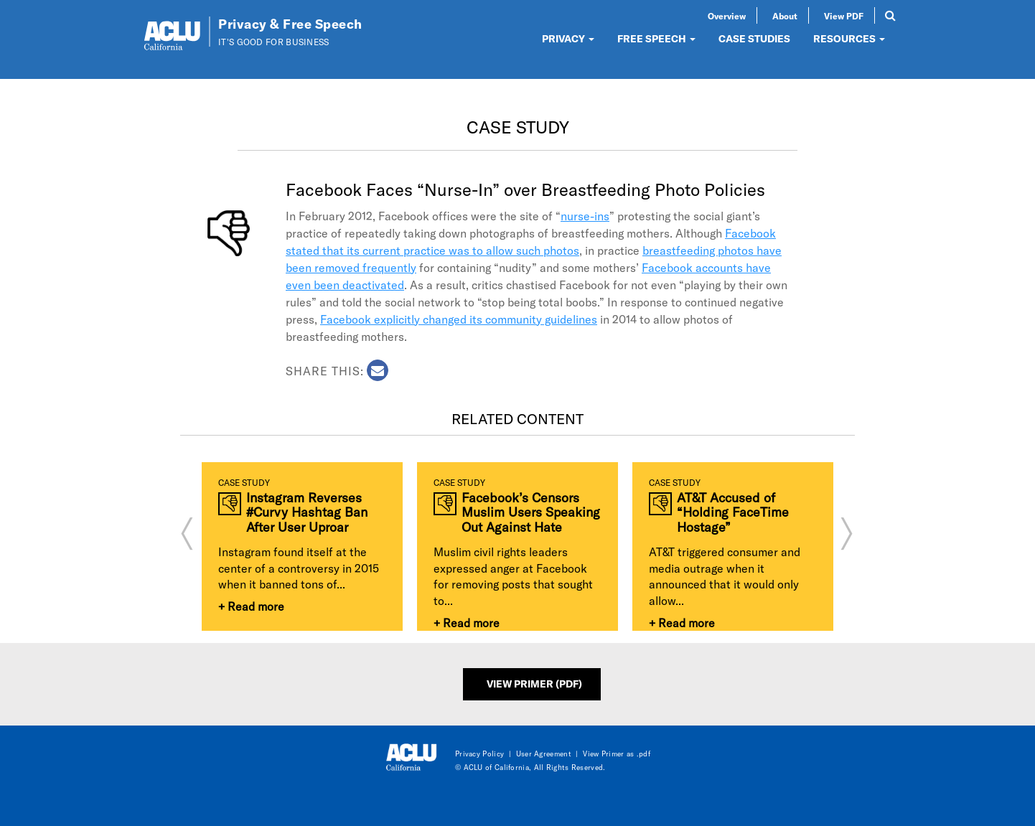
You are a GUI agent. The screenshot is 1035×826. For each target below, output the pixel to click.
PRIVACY (568, 38)
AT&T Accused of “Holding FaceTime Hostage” (733, 512)
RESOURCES (849, 38)
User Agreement (543, 753)
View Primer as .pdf (616, 753)
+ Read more (251, 606)
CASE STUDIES (754, 38)
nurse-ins (585, 215)
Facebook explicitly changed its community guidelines (458, 319)
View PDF (843, 16)
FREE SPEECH (656, 38)
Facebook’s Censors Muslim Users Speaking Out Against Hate (531, 512)
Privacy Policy (479, 753)
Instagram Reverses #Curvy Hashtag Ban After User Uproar (306, 512)
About (784, 16)
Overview (727, 16)
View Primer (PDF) (534, 683)
